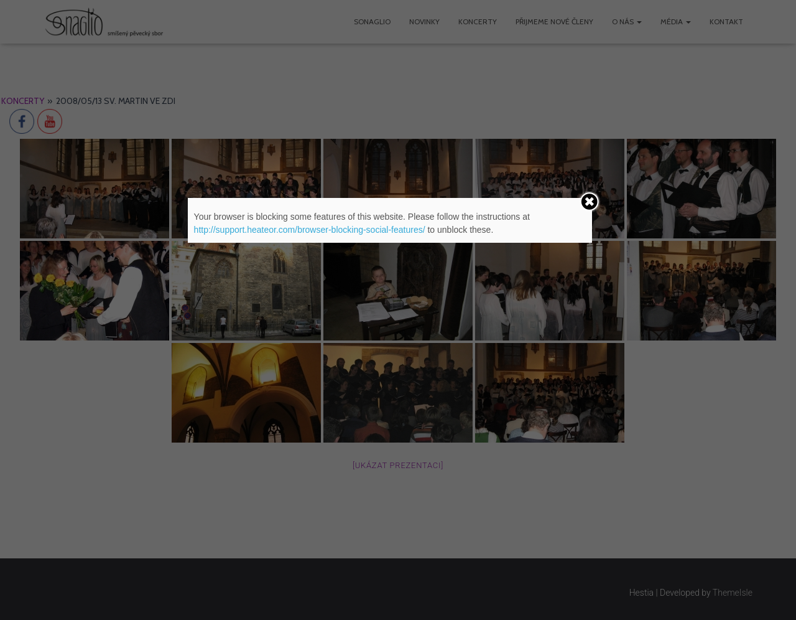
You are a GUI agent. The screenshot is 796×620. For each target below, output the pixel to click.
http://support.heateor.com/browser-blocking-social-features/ (309, 230)
